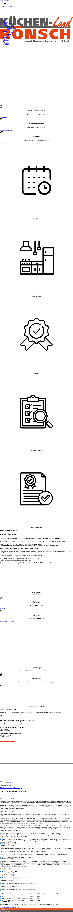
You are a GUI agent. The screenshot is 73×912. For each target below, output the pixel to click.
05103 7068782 (6, 0)
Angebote (3, 753)
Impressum (3, 769)
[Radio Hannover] (12, 703)
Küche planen (4, 761)
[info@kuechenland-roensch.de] (8, 621)
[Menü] (6, 44)
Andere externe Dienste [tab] (6, 858)
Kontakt (2, 757)
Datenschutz (4, 773)
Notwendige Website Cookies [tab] (8, 811)
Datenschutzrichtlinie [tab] (6, 901)
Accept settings (4, 907)
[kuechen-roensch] (36, 49)
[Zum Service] (3, 143)
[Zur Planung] (3, 117)
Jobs (1, 778)
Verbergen (11, 788)
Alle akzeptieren (4, 788)
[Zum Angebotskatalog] (6, 130)
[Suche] (6, 43)
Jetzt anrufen (5, 909)
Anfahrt (2, 765)
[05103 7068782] (4, 608)
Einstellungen (18, 788)
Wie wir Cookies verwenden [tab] (7, 798)
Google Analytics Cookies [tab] (7, 845)
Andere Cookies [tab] (4, 891)
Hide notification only (14, 907)
